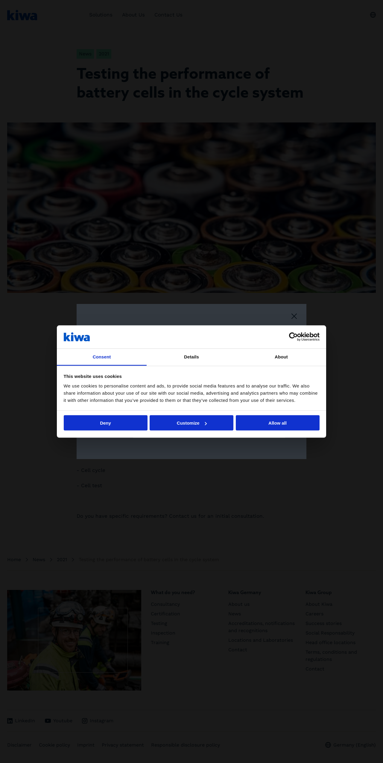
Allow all (277, 423)
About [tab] (281, 356)
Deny (105, 423)
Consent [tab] (102, 356)
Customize (192, 423)
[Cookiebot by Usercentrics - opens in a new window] (293, 336)
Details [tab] (191, 356)
